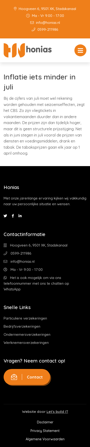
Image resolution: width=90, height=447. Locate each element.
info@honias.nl (45, 22)
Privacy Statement (45, 431)
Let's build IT (57, 411)
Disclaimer (45, 422)
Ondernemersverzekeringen (27, 334)
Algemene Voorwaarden (45, 439)
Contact (27, 377)
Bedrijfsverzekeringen (22, 326)
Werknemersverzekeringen (26, 342)
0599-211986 (45, 29)
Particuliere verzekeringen (25, 318)
